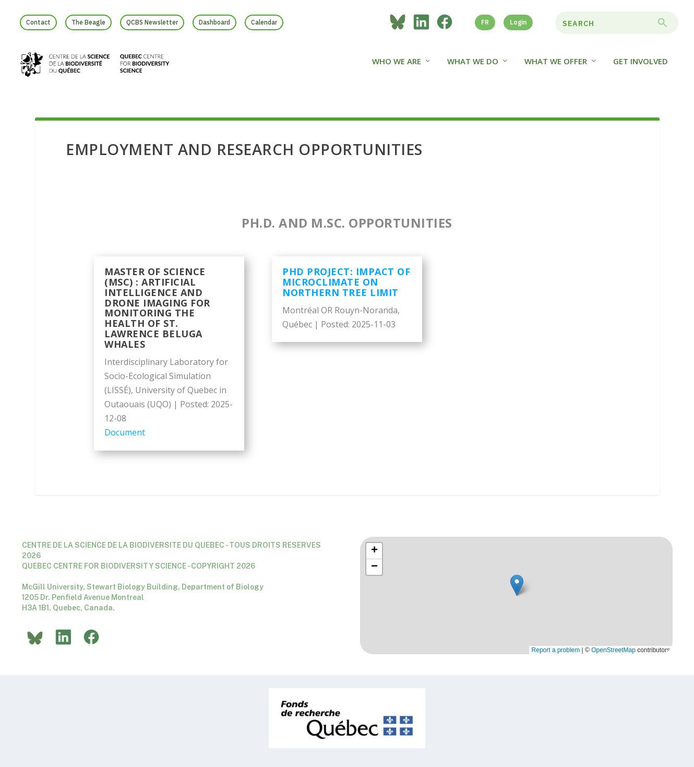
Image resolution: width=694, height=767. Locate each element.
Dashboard (214, 22)
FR (485, 22)
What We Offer (555, 66)
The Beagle (88, 22)
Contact (38, 22)
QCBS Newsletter (152, 22)
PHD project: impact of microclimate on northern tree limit (346, 283)
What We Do (472, 66)
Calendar (264, 22)
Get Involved (640, 66)
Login (518, 22)
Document (124, 434)
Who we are (396, 66)
